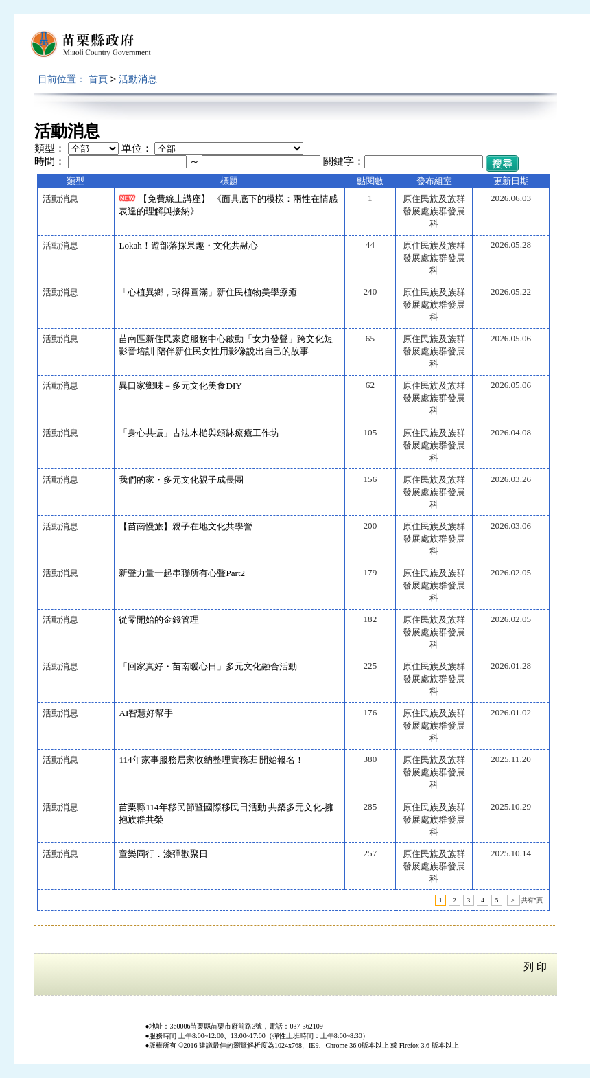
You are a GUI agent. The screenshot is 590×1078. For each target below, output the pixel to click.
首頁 (98, 78)
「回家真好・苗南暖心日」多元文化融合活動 (208, 666)
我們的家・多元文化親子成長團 (181, 479)
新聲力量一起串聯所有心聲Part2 (182, 573)
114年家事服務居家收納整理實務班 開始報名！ (211, 760)
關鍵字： (343, 161)
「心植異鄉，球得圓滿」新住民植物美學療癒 (208, 292)
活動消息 (138, 78)
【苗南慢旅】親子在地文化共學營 (185, 526)
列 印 (535, 966)
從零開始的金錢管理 (159, 620)
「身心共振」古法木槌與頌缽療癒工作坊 (199, 433)
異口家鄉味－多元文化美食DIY (180, 385)
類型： (49, 148)
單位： (136, 148)
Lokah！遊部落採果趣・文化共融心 (188, 245)
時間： (49, 161)
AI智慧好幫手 (146, 713)
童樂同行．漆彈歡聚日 (163, 854)
